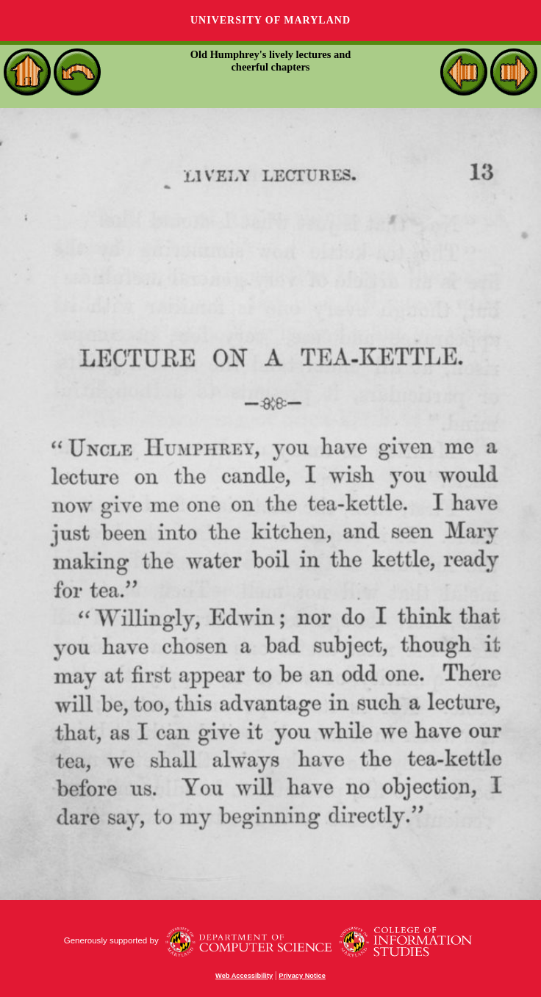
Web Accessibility (244, 975)
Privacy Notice (302, 975)
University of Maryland (270, 20)
